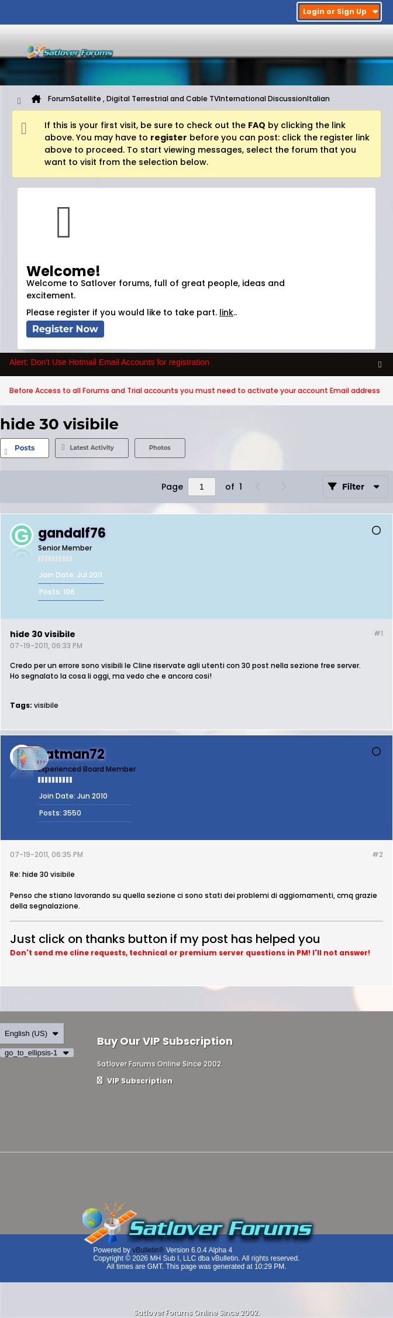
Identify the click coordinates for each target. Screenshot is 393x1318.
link (226, 312)
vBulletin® (148, 1250)
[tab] (24, 448)
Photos (160, 448)
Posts (25, 447)
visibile (46, 705)
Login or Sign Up (340, 11)
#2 (377, 854)
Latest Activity (91, 448)
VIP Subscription (135, 1081)
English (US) (32, 1033)
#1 (378, 633)
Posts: (50, 592)
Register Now (65, 329)
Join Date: (57, 575)
